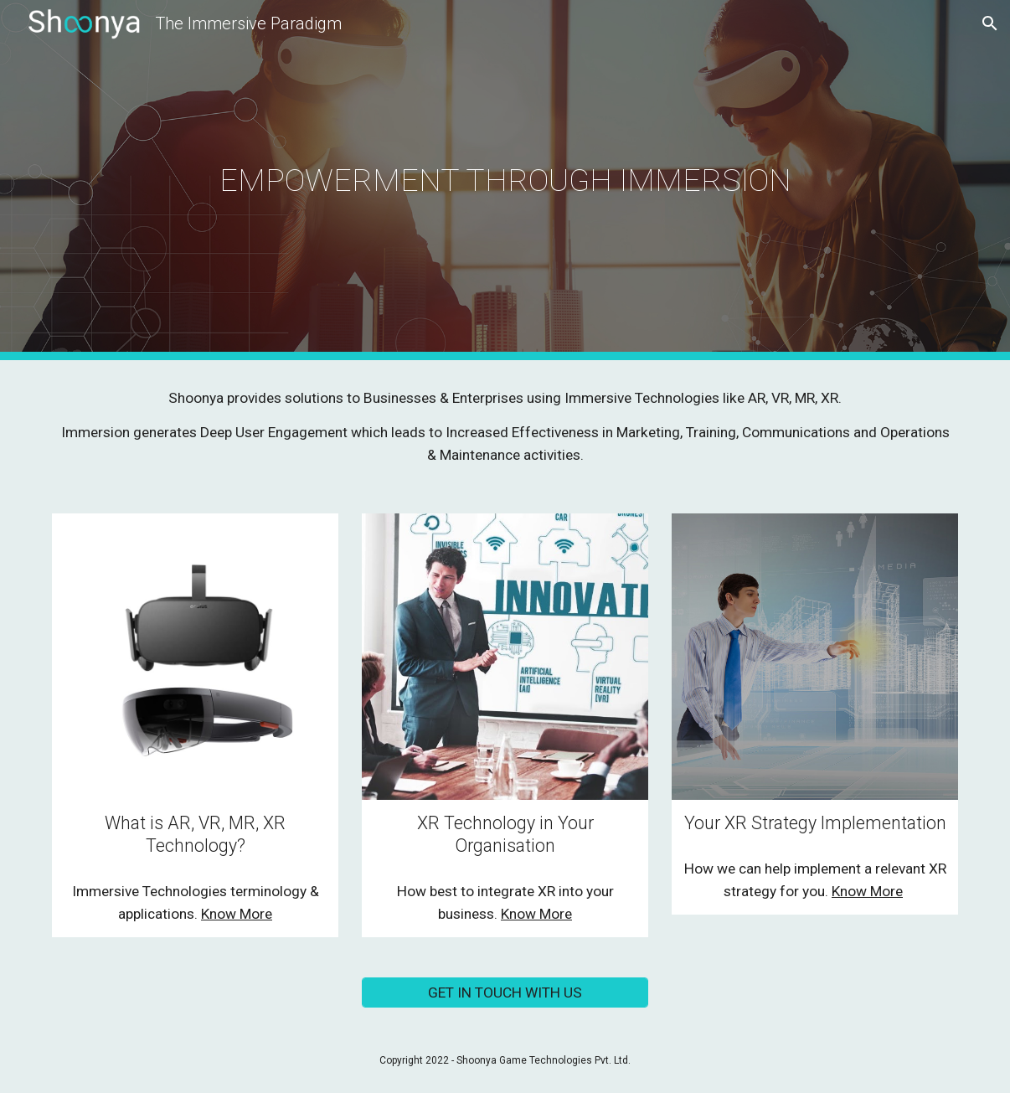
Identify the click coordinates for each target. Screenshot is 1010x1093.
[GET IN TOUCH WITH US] (505, 992)
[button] (990, 23)
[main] (505, 180)
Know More (236, 913)
